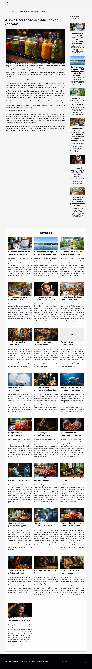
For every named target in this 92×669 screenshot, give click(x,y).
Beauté (39, 662)
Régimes (32, 662)
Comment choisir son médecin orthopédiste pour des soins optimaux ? (20, 480)
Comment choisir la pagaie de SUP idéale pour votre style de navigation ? (77, 71)
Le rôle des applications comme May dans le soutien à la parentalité (18, 345)
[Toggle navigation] (7, 3)
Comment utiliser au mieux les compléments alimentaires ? (45, 480)
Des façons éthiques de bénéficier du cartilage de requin (71, 390)
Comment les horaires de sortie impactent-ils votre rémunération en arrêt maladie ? (77, 38)
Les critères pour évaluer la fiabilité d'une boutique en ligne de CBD (77, 102)
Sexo (6, 662)
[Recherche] (71, 661)
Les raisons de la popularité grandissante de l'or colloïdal (44, 390)
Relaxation (23, 662)
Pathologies (13, 662)
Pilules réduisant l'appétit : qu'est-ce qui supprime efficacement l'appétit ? (72, 526)
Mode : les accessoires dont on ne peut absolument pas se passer (71, 573)
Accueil (7, 11)
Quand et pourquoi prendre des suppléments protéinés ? (19, 526)
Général (14, 11)
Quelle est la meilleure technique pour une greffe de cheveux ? (19, 620)
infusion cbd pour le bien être (56, 85)
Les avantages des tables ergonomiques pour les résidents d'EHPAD (77, 201)
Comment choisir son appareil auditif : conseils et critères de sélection (77, 170)
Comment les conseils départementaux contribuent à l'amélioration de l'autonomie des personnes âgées (77, 134)
